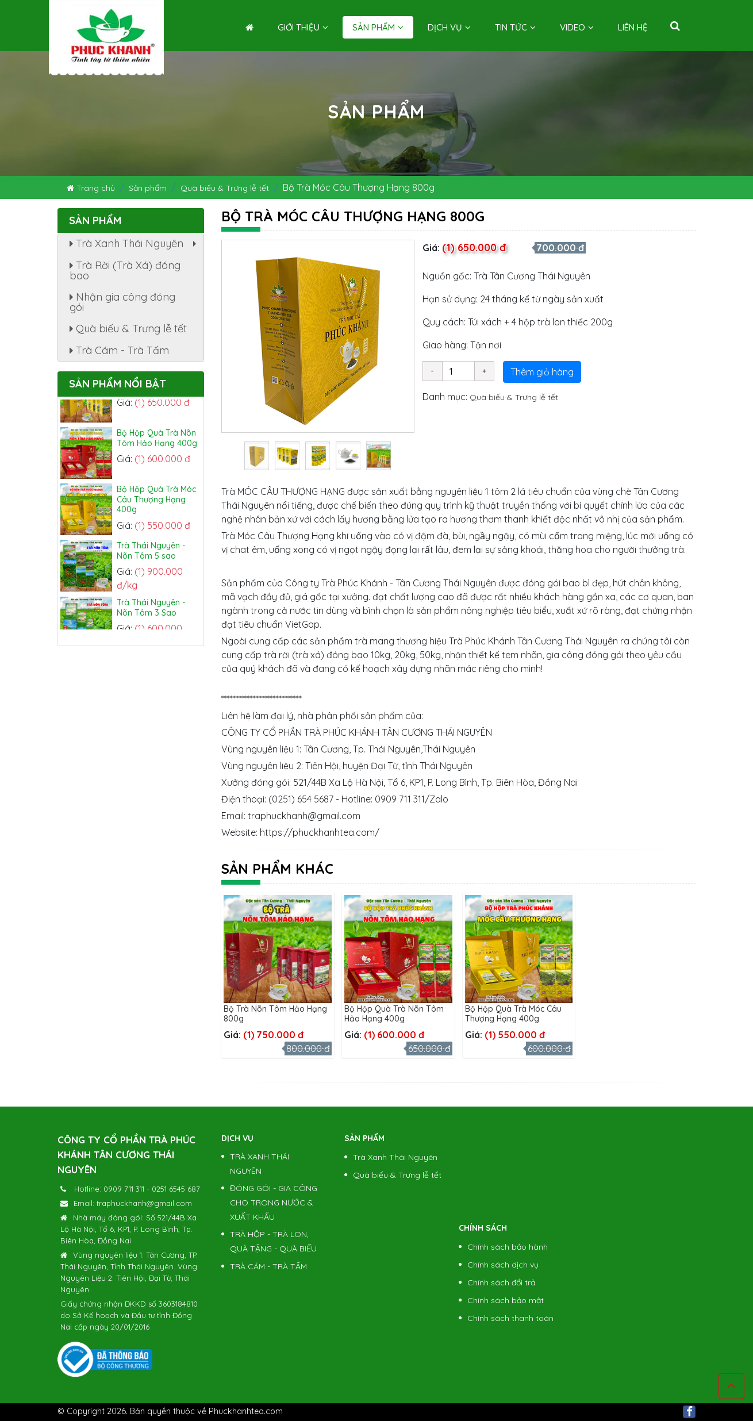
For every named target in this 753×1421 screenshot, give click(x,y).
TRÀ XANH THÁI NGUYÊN (259, 1163)
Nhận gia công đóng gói (122, 302)
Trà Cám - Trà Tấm (119, 350)
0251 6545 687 (176, 1188)
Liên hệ (633, 27)
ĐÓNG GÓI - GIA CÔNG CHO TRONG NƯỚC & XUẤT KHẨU (273, 1202)
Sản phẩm (378, 27)
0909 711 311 (123, 1188)
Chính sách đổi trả (501, 1282)
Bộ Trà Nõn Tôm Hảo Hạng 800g (275, 1014)
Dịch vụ (449, 27)
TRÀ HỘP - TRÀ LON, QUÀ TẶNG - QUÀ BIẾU (273, 1241)
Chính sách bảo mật (505, 1300)
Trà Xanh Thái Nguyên (136, 246)
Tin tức (515, 27)
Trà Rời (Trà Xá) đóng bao (125, 270)
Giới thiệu (303, 27)
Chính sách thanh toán (510, 1318)
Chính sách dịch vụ (503, 1264)
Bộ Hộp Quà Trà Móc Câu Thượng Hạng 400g (513, 1014)
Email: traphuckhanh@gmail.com (133, 1203)
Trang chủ (91, 188)
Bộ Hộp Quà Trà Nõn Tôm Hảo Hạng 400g (394, 1014)
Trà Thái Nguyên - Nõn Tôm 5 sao (151, 556)
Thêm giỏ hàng (542, 372)
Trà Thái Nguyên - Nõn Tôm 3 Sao (151, 613)
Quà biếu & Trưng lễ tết (224, 188)
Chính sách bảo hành (507, 1247)
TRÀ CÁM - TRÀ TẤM (268, 1266)
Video (577, 27)
